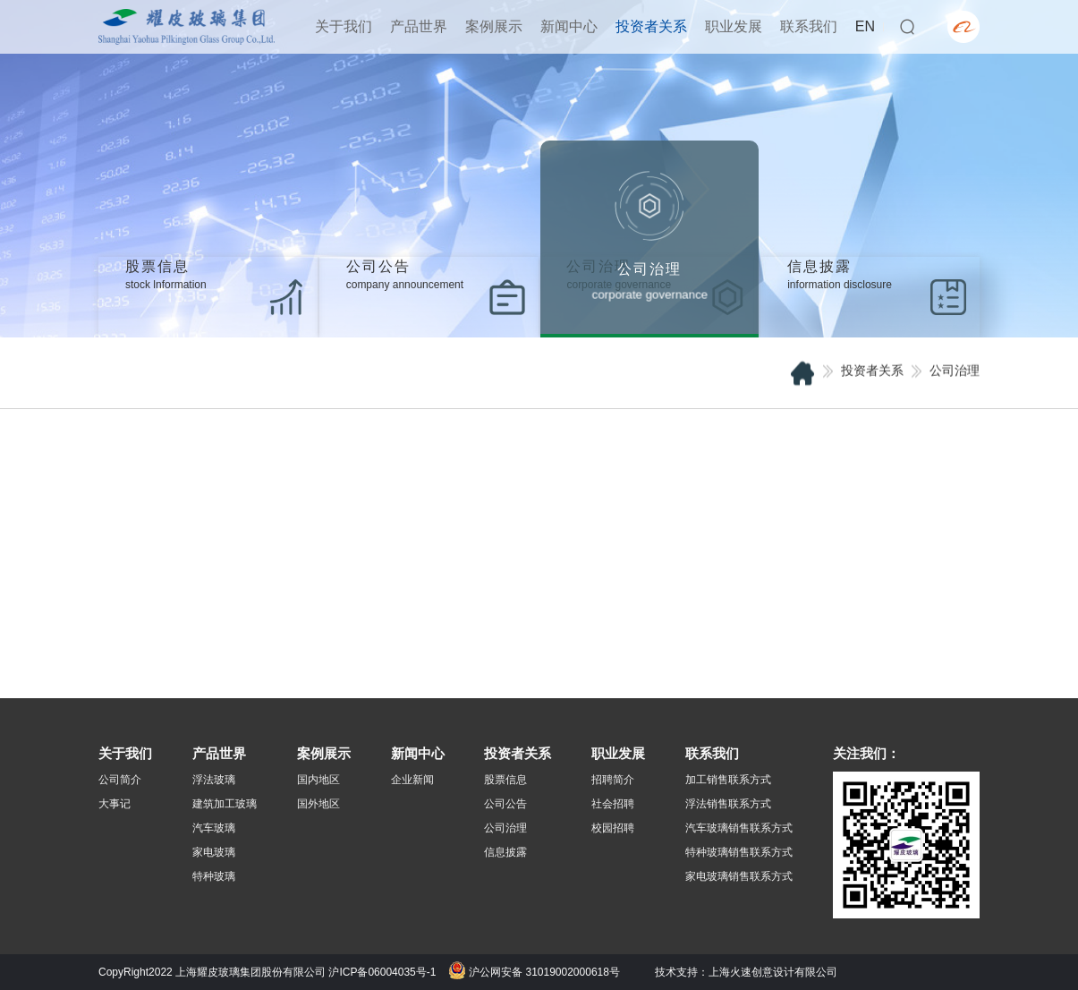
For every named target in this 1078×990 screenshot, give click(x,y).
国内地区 (318, 779)
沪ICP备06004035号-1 (382, 972)
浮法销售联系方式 (728, 804)
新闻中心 (569, 26)
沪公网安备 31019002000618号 (534, 972)
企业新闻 (412, 779)
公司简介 (119, 779)
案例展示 (493, 26)
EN (865, 26)
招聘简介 (612, 779)
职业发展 (733, 26)
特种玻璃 (213, 876)
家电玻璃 (213, 852)
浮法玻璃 (213, 779)
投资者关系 (651, 26)
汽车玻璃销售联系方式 (739, 828)
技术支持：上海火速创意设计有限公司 (746, 972)
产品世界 (418, 26)
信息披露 (505, 852)
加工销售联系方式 (728, 779)
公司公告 (505, 804)
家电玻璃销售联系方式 (739, 876)
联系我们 (808, 26)
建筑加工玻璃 (224, 804)
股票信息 (505, 779)
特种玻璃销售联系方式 (739, 852)
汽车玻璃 (213, 828)
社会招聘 (612, 804)
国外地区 (318, 804)
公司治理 (505, 828)
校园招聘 (612, 828)
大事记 (114, 804)
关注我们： (866, 753)
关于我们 (343, 26)
